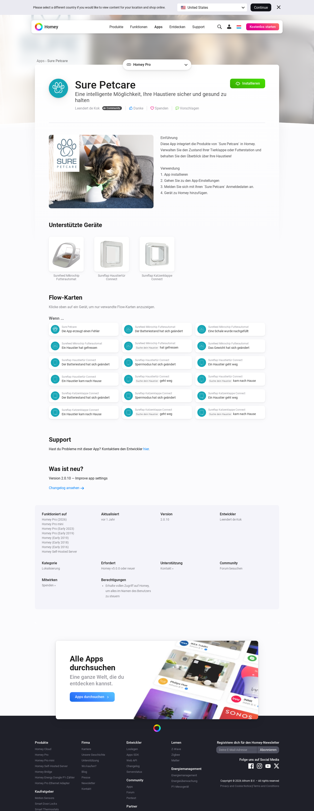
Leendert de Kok (231, 519)
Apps (158, 28)
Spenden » (49, 585)
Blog (84, 771)
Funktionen (138, 28)
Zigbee (175, 754)
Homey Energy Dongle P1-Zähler (55, 777)
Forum (130, 792)
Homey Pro (41, 754)
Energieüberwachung (184, 781)
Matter (175, 760)
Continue (261, 7)
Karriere (86, 749)
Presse (86, 777)
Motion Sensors (44, 798)
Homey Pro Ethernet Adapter (52, 783)
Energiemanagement (184, 775)
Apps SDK (132, 754)
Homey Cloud (43, 749)
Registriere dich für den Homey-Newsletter (248, 743)
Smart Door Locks (46, 803)
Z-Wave (176, 749)
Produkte (116, 28)
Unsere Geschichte (93, 754)
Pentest (131, 798)
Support (198, 28)
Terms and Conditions (266, 786)
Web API (131, 760)
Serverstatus (134, 771)
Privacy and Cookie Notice (235, 786)
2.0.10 (164, 519)
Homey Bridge (43, 771)
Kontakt (86, 788)
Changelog (133, 766)
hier (146, 449)
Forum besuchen (231, 568)
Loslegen (132, 749)
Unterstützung (90, 760)
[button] (212, 7)
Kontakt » (167, 568)
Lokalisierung (51, 568)
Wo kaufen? (89, 766)
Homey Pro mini (44, 760)
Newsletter (88, 783)
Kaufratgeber (44, 792)
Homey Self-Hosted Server (51, 766)
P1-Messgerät (180, 786)
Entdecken (177, 28)
